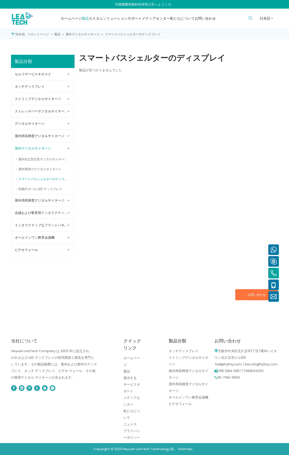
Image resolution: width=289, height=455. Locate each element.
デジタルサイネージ (30, 123)
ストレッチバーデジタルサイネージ (41, 111)
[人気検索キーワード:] (250, 18)
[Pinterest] (29, 388)
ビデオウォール (26, 249)
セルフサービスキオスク (33, 74)
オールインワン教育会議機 (34, 237)
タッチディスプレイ (30, 86)
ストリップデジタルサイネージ (38, 98)
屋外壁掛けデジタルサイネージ (40, 169)
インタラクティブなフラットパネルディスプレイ (44, 225)
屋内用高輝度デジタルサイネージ (39, 136)
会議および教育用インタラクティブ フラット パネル (44, 212)
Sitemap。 (187, 449)
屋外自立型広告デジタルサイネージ (43, 159)
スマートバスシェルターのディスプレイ (46, 179)
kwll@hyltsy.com (228, 364)
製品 (126, 371)
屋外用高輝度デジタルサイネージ (39, 200)
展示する (130, 378)
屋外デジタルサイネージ (33, 148)
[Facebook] (14, 388)
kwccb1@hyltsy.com (261, 364)
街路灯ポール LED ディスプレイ (40, 189)
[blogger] (45, 388)
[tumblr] (37, 388)
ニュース (130, 424)
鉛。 (174, 449)
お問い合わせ (256, 295)
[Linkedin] (21, 388)
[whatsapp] (52, 388)
